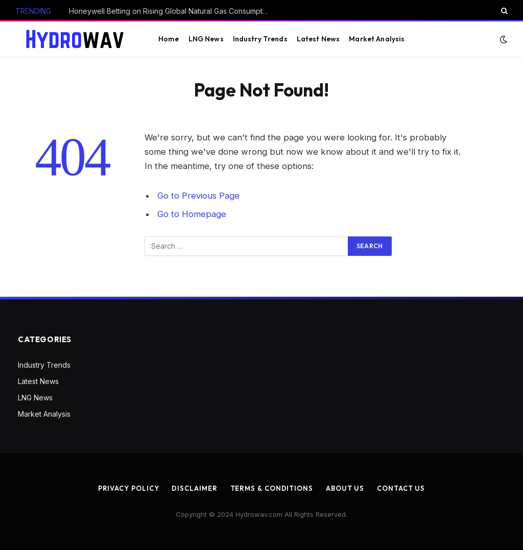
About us (345, 488)
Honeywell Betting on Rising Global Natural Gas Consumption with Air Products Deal (171, 11)
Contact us (401, 488)
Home (168, 38)
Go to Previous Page (198, 195)
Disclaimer (194, 488)
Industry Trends (260, 38)
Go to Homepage (191, 214)
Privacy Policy (128, 488)
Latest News (318, 38)
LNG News (206, 38)
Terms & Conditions (271, 488)
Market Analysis (377, 38)
